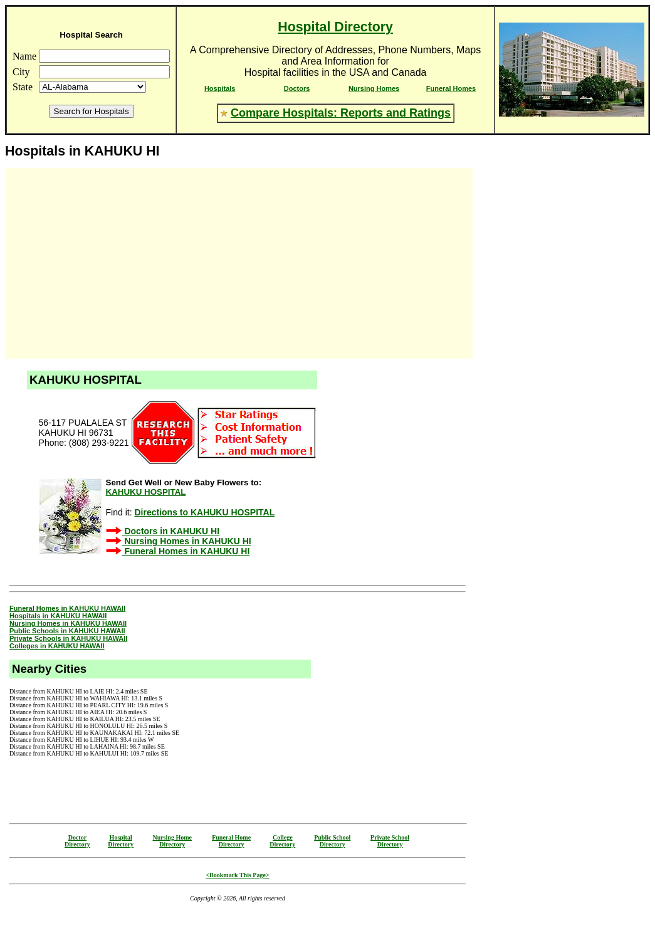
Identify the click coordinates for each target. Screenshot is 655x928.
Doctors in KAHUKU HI (171, 531)
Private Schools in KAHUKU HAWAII (68, 638)
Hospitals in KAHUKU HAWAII (58, 616)
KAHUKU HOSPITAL (146, 492)
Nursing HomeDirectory (172, 841)
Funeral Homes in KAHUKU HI (186, 551)
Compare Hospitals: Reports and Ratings (341, 113)
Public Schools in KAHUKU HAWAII (67, 631)
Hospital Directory (335, 26)
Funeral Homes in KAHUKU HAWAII (67, 608)
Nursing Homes (373, 88)
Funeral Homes (451, 88)
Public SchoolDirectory (332, 841)
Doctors (297, 88)
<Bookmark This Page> (237, 875)
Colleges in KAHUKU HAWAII (57, 646)
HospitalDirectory (121, 841)
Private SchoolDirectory (389, 841)
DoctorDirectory (77, 841)
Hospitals (220, 88)
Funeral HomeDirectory (231, 841)
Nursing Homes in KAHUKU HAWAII (68, 623)
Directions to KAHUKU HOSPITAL (204, 512)
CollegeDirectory (282, 841)
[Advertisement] (118, 263)
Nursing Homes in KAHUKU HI (186, 541)
